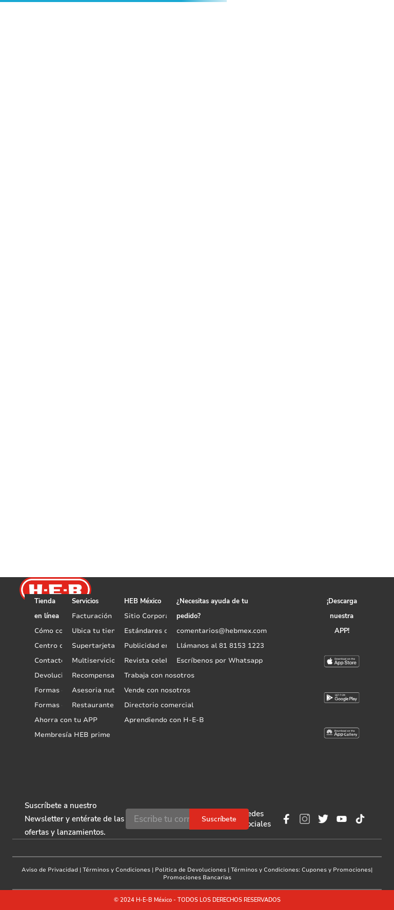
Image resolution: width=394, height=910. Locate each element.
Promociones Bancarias (197, 877)
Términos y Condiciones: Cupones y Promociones (301, 870)
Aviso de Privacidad (50, 870)
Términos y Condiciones (116, 870)
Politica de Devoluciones (190, 870)
